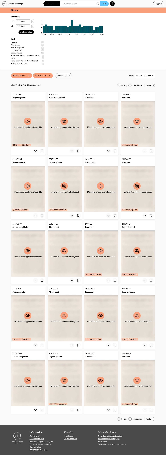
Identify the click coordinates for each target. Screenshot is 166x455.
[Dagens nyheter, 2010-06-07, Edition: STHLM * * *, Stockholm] (28, 314)
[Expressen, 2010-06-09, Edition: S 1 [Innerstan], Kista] (137, 378)
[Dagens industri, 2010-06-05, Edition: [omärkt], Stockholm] (28, 184)
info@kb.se (68, 436)
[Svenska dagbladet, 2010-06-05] (64, 119)
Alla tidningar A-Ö (37, 439)
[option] (27, 42)
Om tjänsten (34, 436)
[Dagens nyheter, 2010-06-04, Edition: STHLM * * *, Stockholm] (28, 119)
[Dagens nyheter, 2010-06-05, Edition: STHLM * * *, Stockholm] (64, 184)
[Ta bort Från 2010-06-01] (29, 75)
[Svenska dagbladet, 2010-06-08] (28, 378)
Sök (104, 4)
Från (12, 21)
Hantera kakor (35, 447)
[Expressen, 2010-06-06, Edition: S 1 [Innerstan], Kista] (137, 184)
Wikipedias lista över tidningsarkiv (112, 444)
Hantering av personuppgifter (41, 441)
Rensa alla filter (64, 76)
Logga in (158, 4)
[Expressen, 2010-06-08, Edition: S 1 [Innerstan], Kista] (101, 314)
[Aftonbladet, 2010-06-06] (101, 184)
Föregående (135, 85)
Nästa (150, 85)
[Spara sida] (42, 151)
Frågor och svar (70, 439)
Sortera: (130, 76)
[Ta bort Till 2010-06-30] (49, 75)
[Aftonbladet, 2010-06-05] (101, 119)
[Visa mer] (35, 151)
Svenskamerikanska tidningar (110, 436)
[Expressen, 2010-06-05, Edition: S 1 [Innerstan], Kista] (137, 119)
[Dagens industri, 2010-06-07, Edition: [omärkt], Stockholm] (137, 249)
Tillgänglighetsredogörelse (40, 444)
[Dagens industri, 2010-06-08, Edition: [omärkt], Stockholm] (137, 314)
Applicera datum (26, 32)
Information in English (38, 450)
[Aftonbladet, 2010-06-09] (101, 378)
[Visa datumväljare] (32, 21)
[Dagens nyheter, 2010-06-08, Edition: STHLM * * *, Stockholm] (64, 378)
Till (12, 26)
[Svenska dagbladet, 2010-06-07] (28, 249)
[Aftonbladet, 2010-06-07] (64, 249)
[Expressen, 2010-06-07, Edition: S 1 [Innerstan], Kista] (101, 249)
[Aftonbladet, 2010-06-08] (64, 314)
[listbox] (27, 53)
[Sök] (80, 3)
